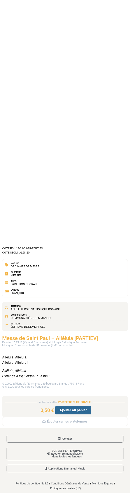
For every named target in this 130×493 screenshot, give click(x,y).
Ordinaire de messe (25, 266)
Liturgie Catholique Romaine (39, 309)
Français (17, 293)
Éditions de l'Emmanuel (28, 326)
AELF (14, 309)
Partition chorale (24, 284)
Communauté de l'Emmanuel (31, 318)
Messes (16, 275)
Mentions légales (102, 483)
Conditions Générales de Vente (70, 483)
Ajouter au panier (73, 410)
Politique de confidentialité (32, 483)
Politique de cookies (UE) (65, 488)
